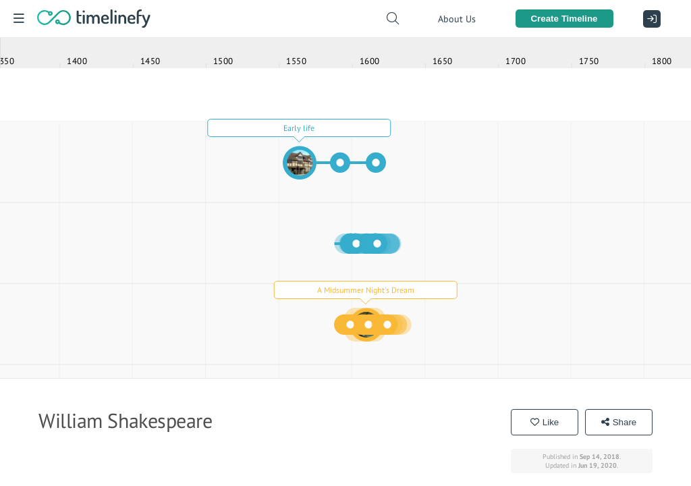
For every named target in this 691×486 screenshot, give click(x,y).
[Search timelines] (392, 18)
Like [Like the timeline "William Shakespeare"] (544, 422)
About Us (457, 19)
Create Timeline (563, 19)
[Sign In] (648, 19)
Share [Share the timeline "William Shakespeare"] (619, 422)
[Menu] (18, 18)
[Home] (93, 18)
